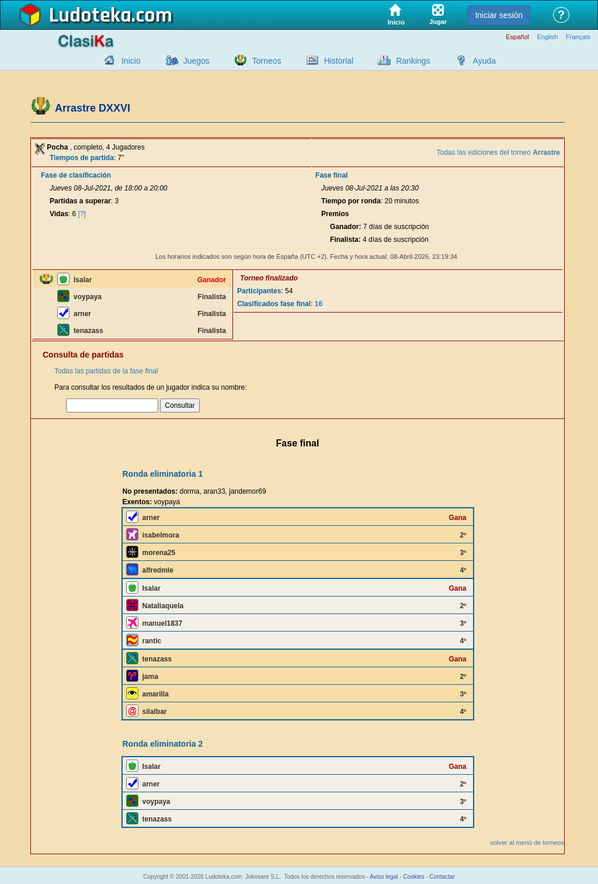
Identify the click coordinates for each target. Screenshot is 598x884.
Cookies (413, 876)
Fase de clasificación (76, 175)
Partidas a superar (80, 201)
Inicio (131, 60)
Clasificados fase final (274, 304)
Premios (335, 214)
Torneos (266, 60)
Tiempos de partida (82, 158)
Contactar (441, 876)
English (547, 37)
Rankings (413, 60)
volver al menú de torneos (527, 842)
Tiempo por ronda (351, 201)
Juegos (196, 60)
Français (578, 37)
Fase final (331, 175)
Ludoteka (90, 15)
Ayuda (484, 60)
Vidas (59, 214)
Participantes (259, 291)
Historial (339, 60)
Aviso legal (384, 876)
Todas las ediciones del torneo (498, 152)
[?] (82, 214)
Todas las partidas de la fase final (106, 371)
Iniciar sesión (499, 15)
